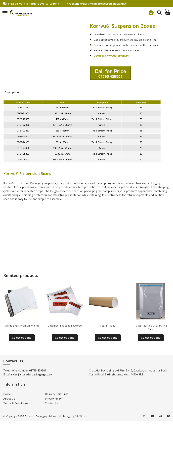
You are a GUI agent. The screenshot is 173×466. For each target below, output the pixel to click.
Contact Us (52, 403)
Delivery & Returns (56, 394)
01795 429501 (37, 370)
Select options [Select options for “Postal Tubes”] (107, 337)
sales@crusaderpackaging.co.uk (31, 374)
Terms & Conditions (15, 403)
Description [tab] (12, 92)
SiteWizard (81, 416)
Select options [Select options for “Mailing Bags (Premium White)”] (21, 337)
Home (7, 394)
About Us (9, 398)
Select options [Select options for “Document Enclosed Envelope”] (64, 337)
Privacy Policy (53, 398)
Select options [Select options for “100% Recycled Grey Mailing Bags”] (150, 337)
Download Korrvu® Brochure (111, 55)
